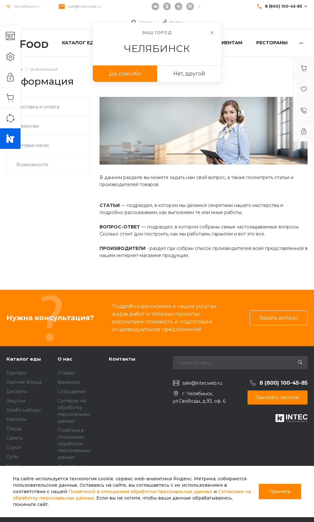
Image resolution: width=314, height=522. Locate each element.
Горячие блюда (24, 382)
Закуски (15, 401)
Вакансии (68, 382)
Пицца (14, 429)
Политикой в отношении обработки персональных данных (140, 491)
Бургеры (16, 373)
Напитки (16, 419)
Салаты (14, 438)
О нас (64, 359)
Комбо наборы (23, 410)
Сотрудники (71, 391)
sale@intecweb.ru (84, 6)
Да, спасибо (125, 74)
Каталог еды (23, 359)
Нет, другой (189, 74)
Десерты (16, 391)
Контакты (122, 359)
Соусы (13, 447)
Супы (12, 456)
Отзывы (66, 373)
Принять (280, 491)
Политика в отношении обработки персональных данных (73, 443)
